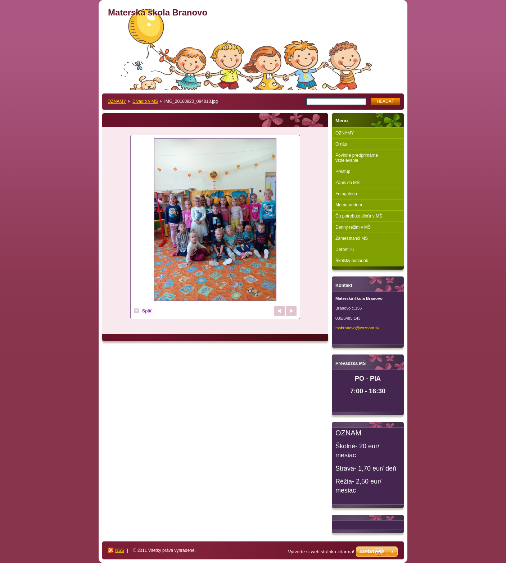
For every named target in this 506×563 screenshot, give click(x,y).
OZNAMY (117, 101)
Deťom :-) (344, 249)
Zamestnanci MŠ (351, 238)
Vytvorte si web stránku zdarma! (321, 551)
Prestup (342, 171)
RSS (119, 550)
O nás (341, 144)
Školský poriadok (351, 260)
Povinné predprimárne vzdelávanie (356, 158)
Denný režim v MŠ (353, 227)
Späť (147, 310)
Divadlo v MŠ (145, 101)
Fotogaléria (346, 193)
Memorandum (348, 204)
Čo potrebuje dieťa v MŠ (358, 216)
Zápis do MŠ (347, 182)
